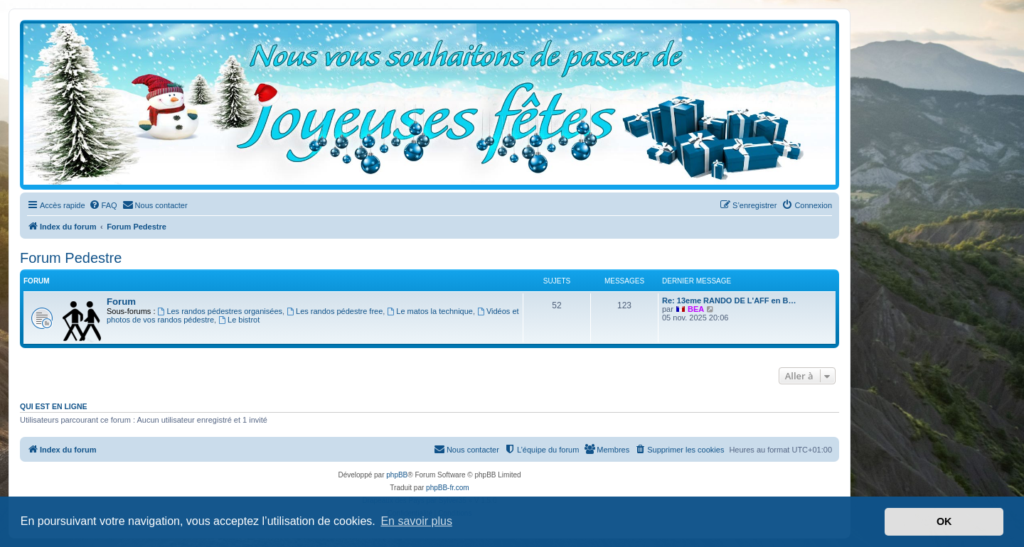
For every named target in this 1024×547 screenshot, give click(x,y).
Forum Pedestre (71, 258)
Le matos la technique (429, 311)
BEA (696, 309)
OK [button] (944, 521)
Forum (121, 301)
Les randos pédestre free (335, 311)
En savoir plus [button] (416, 521)
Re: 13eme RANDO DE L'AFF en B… (729, 300)
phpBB (396, 475)
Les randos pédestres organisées (220, 311)
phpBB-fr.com (447, 488)
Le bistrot (239, 319)
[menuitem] (103, 205)
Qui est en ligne (53, 406)
